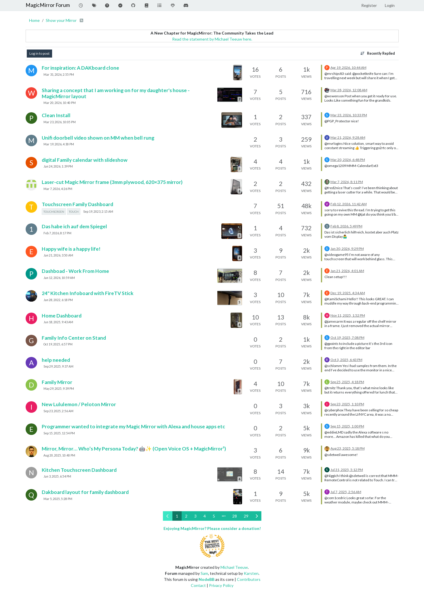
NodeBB (206, 579)
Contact (198, 585)
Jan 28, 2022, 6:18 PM (58, 300)
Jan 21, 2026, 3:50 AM (58, 255)
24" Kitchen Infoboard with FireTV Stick (88, 293)
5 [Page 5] (214, 516)
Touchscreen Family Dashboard (77, 204)
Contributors (249, 579)
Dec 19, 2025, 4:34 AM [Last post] (347, 293)
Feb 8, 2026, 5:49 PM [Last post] (346, 226)
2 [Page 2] (186, 516)
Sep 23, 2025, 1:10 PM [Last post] (347, 404)
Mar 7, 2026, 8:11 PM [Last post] (346, 182)
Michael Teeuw (234, 567)
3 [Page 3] (195, 516)
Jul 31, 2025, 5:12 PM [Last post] (346, 469)
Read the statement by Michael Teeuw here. (212, 39)
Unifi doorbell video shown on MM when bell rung (98, 138)
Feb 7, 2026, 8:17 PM (57, 233)
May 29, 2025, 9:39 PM (58, 388)
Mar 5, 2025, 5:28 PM (57, 499)
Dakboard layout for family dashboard (85, 492)
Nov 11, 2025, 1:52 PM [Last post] (347, 315)
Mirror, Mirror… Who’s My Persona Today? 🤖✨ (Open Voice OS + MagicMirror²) (134, 449)
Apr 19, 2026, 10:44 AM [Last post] (348, 67)
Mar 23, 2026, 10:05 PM (59, 122)
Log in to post (39, 53)
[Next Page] (256, 516)
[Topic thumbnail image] (237, 72)
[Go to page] (223, 516)
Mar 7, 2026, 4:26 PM (57, 189)
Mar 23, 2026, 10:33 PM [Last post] (348, 115)
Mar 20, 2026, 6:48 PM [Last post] (347, 159)
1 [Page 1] (177, 516)
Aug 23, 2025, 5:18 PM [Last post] (347, 448)
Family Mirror (57, 382)
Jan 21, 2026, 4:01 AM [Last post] (347, 271)
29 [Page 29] (246, 516)
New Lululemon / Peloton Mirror (79, 404)
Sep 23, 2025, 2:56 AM (58, 411)
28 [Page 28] (234, 516)
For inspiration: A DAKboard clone (80, 68)
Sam (204, 573)
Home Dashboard (61, 316)
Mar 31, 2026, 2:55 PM (58, 74)
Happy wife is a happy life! (71, 249)
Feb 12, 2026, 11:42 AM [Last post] (348, 204)
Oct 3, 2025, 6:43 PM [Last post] (346, 360)
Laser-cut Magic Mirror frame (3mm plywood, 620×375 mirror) (112, 182)
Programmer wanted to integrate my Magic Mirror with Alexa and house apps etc (133, 426)
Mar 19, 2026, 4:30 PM (58, 144)
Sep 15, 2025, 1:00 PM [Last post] (347, 426)
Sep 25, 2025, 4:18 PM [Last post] (347, 382)
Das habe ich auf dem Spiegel (74, 226)
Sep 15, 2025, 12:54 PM (59, 433)
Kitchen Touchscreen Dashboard (79, 470)
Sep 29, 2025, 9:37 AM (58, 366)
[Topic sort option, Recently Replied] (377, 54)
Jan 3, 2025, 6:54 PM (57, 476)
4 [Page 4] (205, 516)
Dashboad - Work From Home (75, 271)
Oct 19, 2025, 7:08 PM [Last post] (347, 337)
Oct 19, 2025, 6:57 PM (58, 344)
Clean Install (56, 115)
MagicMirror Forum (48, 5)
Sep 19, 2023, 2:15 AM (98, 211)
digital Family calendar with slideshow (85, 160)
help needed (56, 360)
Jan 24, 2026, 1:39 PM (58, 166)
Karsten (251, 573)
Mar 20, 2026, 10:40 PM (59, 102)
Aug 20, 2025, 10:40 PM (59, 455)
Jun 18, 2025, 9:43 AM (58, 322)
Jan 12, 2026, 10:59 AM (59, 278)
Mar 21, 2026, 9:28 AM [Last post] (347, 137)
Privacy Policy (221, 585)
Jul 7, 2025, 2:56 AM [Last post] (345, 492)
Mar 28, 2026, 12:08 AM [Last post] (348, 90)
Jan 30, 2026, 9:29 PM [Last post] (347, 248)
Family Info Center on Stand (74, 338)
